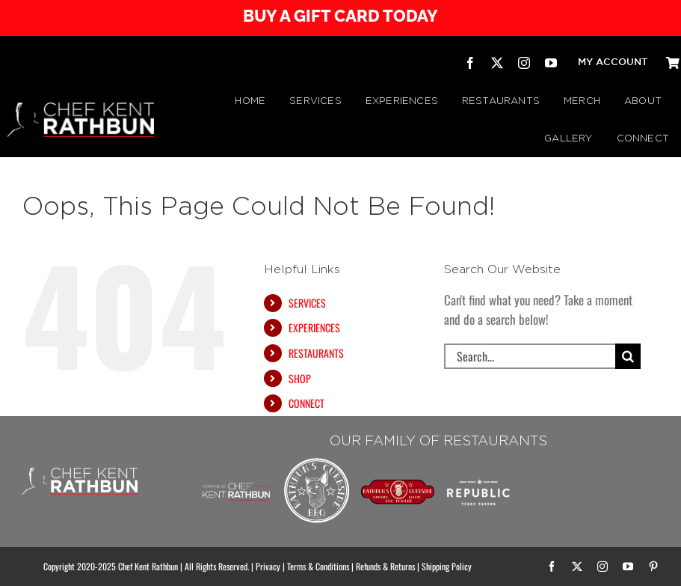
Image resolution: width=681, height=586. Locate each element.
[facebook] (470, 63)
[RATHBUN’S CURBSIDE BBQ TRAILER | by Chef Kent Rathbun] (397, 485)
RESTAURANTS (316, 353)
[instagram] (524, 63)
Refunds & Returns (385, 566)
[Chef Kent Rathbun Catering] (236, 472)
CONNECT (306, 403)
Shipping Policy (447, 566)
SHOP (300, 378)
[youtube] (551, 63)
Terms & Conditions (318, 566)
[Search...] (530, 356)
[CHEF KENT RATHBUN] (80, 109)
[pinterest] (653, 566)
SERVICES (307, 303)
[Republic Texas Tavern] (478, 461)
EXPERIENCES (314, 327)
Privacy (268, 566)
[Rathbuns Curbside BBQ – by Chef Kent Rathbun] (317, 461)
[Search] (628, 356)
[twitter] (497, 63)
